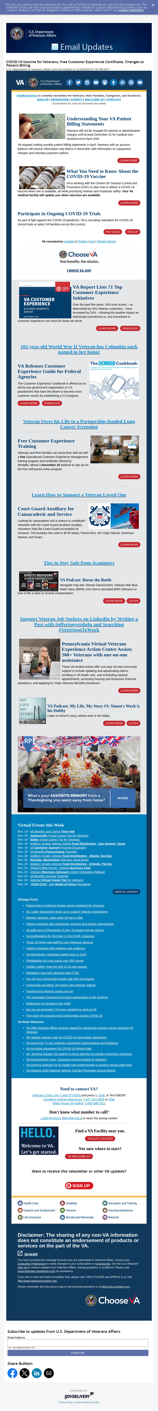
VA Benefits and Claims (52, 831)
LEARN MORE (128, 160)
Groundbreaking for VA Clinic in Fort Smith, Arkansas (60, 936)
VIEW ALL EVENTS (126, 891)
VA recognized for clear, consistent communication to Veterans (66, 1059)
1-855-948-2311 (95, 1103)
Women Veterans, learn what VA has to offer (54, 917)
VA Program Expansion (58, 847)
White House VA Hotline (67, 1103)
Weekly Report (106, 241)
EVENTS (76, 99)
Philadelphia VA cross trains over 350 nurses (55, 960)
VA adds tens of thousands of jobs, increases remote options (65, 930)
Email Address (16, 1337)
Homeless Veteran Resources (62, 1099)
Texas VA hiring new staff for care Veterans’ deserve (59, 942)
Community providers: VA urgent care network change (61, 985)
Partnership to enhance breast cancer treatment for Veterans (65, 905)
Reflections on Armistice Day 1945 (48, 1003)
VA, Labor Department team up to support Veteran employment (66, 911)
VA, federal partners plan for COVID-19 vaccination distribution (66, 1037)
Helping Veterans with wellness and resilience (55, 948)
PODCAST (114, 99)
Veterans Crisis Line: (46, 1095)
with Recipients (60, 884)
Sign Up (22, 1267)
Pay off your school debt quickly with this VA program (60, 979)
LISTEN (133, 600)
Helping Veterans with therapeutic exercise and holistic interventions (70, 924)
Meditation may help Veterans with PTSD (52, 973)
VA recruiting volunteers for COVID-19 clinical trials (59, 1048)
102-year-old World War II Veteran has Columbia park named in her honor (79, 349)
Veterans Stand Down (59, 859)
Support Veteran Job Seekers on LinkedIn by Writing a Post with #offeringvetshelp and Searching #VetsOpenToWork (79, 624)
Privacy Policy (66, 1402)
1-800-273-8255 (71, 1095)
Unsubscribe (102, 1263)
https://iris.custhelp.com (115, 1286)
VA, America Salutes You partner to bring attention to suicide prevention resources (79, 1054)
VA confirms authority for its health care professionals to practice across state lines (79, 1065)
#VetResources (27, 95)
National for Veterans (56, 880)
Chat (102, 1095)
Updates (69, 241)
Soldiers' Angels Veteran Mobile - (77, 843)
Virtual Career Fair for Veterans (59, 835)
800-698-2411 (72, 1118)
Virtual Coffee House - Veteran (60, 868)
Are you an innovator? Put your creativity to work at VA (61, 1009)
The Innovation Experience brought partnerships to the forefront (67, 997)
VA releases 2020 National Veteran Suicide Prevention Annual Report (70, 1070)
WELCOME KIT (95, 99)
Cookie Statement (131, 10)
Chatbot (82, 241)
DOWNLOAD (130, 328)
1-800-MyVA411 (51, 1118)
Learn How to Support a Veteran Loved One (79, 494)
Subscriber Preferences (32, 1263)
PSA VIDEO (113, 231)
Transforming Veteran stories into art (49, 991)
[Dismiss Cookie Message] (153, 4)
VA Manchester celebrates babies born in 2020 (56, 954)
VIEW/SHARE (60, 99)
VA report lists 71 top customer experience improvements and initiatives (72, 1043)
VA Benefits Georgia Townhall (49, 876)
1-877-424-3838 (94, 1099)
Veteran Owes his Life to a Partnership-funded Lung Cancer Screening (79, 424)
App (92, 241)
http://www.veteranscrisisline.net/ (37, 1280)
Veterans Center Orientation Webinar (67, 872)
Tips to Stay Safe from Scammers (78, 562)
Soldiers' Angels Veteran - (71, 856)
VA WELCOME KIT (79, 1156)
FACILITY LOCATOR (100, 1138)
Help (97, 1402)
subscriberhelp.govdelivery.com (36, 1271)
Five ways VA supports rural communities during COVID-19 (64, 1015)
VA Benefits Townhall (53, 851)
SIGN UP (43, 99)
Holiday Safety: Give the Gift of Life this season (56, 966)
